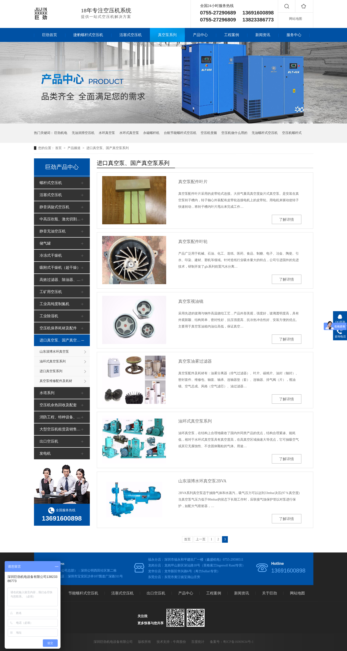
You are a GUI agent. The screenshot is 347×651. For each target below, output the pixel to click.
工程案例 (231, 35)
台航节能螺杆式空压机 (180, 133)
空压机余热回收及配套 (58, 405)
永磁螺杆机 (151, 133)
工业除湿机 (49, 316)
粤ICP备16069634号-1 (238, 642)
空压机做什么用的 (234, 133)
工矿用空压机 (51, 292)
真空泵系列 (167, 35)
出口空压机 (49, 441)
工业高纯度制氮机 (54, 304)
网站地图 (295, 18)
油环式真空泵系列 (53, 361)
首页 (59, 148)
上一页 (201, 539)
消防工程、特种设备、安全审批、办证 (61, 417)
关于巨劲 (269, 593)
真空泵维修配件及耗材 (56, 381)
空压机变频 (209, 133)
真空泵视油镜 (190, 301)
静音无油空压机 (53, 231)
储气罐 (45, 243)
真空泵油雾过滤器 (195, 361)
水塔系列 (47, 393)
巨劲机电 (60, 133)
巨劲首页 (49, 35)
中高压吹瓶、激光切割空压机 (61, 219)
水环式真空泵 (129, 133)
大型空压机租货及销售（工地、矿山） (61, 429)
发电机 (45, 453)
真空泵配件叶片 (193, 181)
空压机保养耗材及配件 (58, 328)
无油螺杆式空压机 (265, 133)
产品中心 (200, 35)
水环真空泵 (107, 133)
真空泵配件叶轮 (193, 241)
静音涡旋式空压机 (54, 207)
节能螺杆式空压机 (83, 593)
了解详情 (286, 220)
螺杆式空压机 (51, 183)
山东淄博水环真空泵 (54, 351)
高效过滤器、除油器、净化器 (61, 280)
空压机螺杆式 (292, 133)
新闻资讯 (262, 35)
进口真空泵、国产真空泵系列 (107, 148)
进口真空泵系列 (51, 371)
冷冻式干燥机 (51, 255)
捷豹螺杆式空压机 (88, 35)
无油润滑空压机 (83, 133)
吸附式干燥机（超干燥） (60, 267)
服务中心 (293, 35)
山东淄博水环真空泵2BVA (202, 481)
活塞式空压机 (130, 35)
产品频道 (74, 148)
